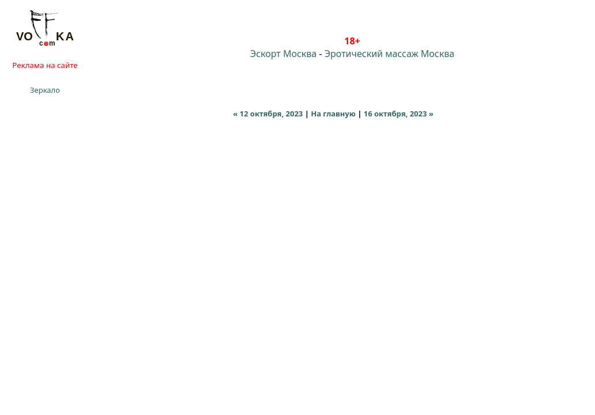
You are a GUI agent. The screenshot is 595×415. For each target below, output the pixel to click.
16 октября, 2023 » (399, 113)
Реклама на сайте (44, 65)
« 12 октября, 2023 (268, 113)
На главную (333, 113)
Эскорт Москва (283, 53)
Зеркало (45, 90)
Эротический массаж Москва (389, 53)
